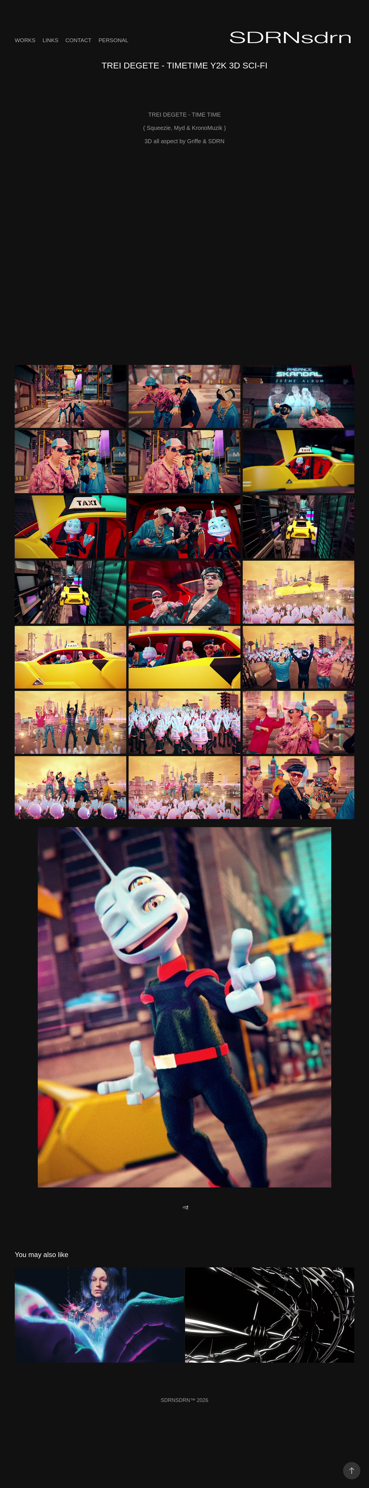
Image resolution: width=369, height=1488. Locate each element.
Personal (113, 40)
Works (25, 40)
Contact (78, 40)
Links (50, 40)
